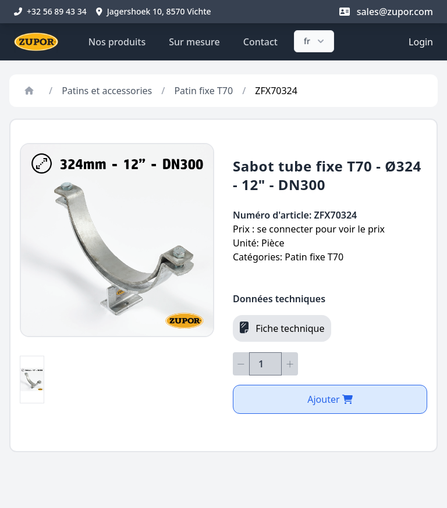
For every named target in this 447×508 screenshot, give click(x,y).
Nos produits (117, 41)
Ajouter (330, 399)
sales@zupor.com (386, 11)
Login (421, 41)
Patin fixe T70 (203, 90)
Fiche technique (282, 328)
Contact (260, 41)
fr (315, 41)
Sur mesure (194, 41)
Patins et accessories (107, 90)
